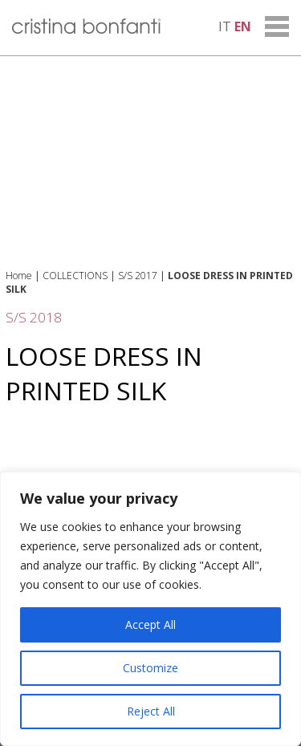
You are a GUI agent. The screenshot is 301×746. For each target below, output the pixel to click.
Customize (150, 667)
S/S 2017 (137, 275)
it (224, 26)
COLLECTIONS (75, 275)
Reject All (151, 711)
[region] (150, 609)
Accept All (150, 624)
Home (19, 275)
